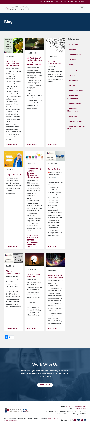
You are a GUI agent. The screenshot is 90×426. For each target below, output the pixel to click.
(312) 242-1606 (81, 409)
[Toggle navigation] (82, 8)
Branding (71, 49)
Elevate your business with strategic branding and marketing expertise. (33, 241)
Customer (71, 59)
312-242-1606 (79, 2)
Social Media (72, 116)
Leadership (72, 70)
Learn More (11, 144)
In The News (72, 44)
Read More (32, 144)
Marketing (71, 75)
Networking (72, 80)
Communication (74, 54)
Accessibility (13, 420)
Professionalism (74, 103)
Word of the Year (74, 121)
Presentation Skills (75, 90)
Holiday (70, 65)
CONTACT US (45, 385)
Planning (71, 85)
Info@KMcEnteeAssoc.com (53, 2)
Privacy (50, 418)
